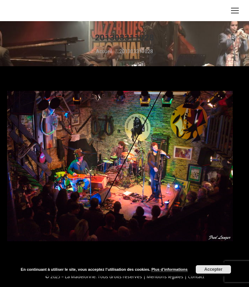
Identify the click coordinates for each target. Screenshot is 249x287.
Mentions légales (165, 276)
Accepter (213, 269)
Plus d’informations (169, 269)
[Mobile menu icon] (235, 11)
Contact (196, 276)
